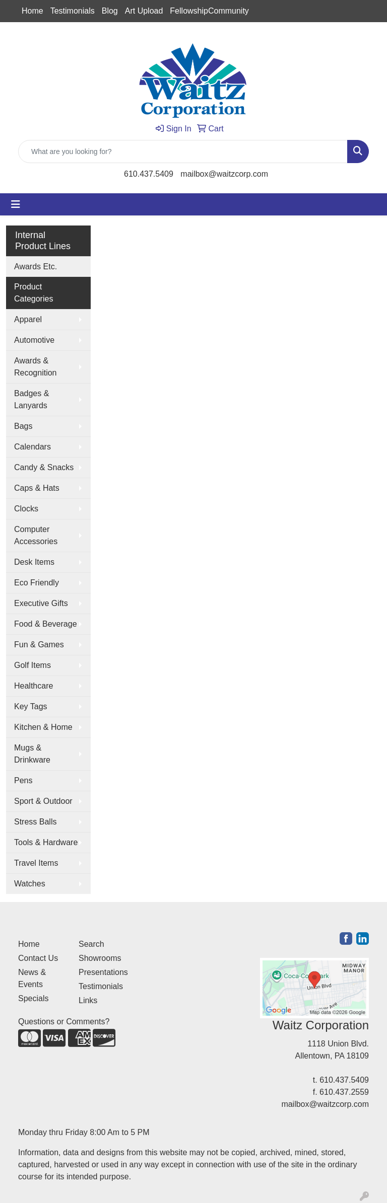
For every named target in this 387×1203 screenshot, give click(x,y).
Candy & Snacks (44, 467)
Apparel (28, 319)
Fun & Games (39, 644)
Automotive (34, 340)
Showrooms (100, 958)
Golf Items (32, 665)
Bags (23, 426)
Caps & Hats (36, 488)
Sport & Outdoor (43, 801)
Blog (110, 11)
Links (88, 1000)
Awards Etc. (35, 266)
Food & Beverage (45, 624)
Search (91, 944)
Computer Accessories (35, 535)
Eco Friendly (36, 582)
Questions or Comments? (63, 1021)
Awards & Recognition (35, 366)
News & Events (32, 978)
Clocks (26, 508)
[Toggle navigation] (15, 204)
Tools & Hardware (46, 842)
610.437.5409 (148, 174)
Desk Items (34, 562)
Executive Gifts (41, 603)
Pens (23, 780)
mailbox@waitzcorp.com (224, 174)
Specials (33, 998)
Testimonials (72, 11)
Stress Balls (35, 821)
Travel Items (36, 863)
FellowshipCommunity (209, 11)
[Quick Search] (183, 151)
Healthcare (33, 686)
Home (32, 11)
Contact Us (38, 958)
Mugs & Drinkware (32, 753)
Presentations (103, 972)
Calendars (32, 446)
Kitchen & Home (43, 727)
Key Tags (30, 706)
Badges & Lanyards (31, 399)
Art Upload (144, 11)
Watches (29, 883)
